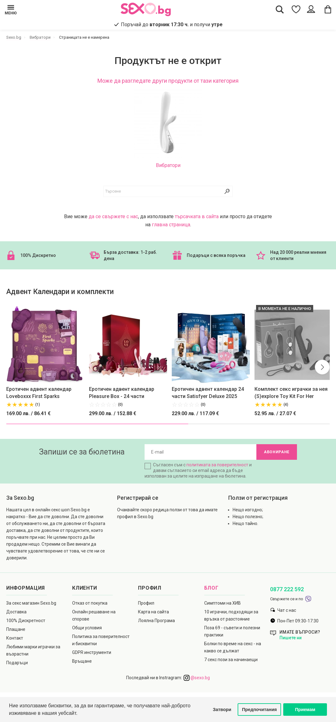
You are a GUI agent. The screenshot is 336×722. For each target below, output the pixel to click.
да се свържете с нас (113, 216)
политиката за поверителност (217, 464)
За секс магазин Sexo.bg (31, 603)
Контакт (14, 638)
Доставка (16, 611)
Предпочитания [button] (259, 709)
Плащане (15, 629)
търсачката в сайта (197, 216)
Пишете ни (290, 637)
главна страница (171, 225)
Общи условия (87, 627)
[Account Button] (312, 9)
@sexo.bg (197, 677)
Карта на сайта (153, 611)
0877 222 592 (287, 589)
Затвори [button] (222, 709)
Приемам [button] (305, 709)
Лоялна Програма (156, 620)
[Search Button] (280, 9)
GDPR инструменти (91, 652)
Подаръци (17, 662)
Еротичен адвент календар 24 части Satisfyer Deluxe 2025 (208, 392)
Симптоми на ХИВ (222, 603)
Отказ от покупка (89, 603)
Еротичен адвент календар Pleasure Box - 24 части (121, 392)
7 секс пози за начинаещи (231, 659)
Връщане (82, 661)
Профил (146, 603)
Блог (211, 588)
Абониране (276, 452)
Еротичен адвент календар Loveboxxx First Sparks (39, 392)
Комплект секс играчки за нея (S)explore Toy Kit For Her (291, 392)
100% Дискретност (25, 620)
